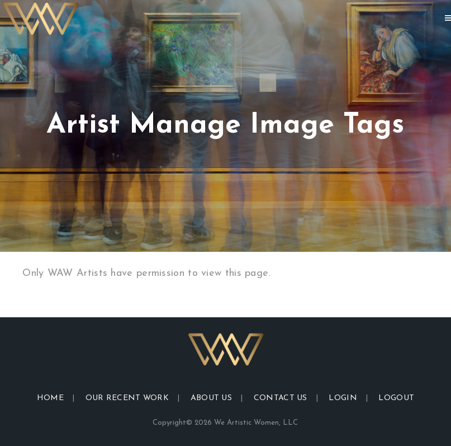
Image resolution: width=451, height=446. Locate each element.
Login (343, 398)
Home (50, 398)
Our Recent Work (127, 398)
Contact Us (280, 398)
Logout (396, 398)
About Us (211, 398)
